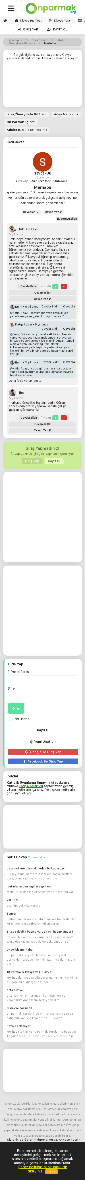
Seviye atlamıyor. (19, 1026)
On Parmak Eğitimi (21, 122)
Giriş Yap (28, 29)
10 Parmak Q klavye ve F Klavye (29, 972)
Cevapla (69, 306)
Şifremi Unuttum (43, 741)
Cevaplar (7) (31, 212)
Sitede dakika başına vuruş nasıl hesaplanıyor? (40, 931)
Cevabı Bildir (29, 286)
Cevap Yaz (53, 212)
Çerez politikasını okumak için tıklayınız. (42, 1169)
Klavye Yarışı (60, 20)
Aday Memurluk (66, 114)
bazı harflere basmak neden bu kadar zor (36, 868)
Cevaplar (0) (42, 424)
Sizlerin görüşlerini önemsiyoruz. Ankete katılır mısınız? (43, 1141)
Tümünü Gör (36, 857)
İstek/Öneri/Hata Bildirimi (26, 114)
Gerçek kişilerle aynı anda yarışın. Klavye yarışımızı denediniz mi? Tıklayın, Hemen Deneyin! (42, 56)
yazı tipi (12, 900)
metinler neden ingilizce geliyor (29, 886)
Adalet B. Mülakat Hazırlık (27, 130)
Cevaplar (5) (42, 292)
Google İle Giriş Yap (43, 752)
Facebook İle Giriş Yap (43, 761)
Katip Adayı (23, 229)
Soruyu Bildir (67, 218)
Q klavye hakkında (19, 1008)
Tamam (52, 1171)
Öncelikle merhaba (20, 949)
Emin (16, 306)
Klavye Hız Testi (28, 20)
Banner (12, 913)
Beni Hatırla (18, 719)
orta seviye (15, 990)
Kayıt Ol (57, 29)
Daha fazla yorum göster (26, 380)
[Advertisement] (42, 85)
